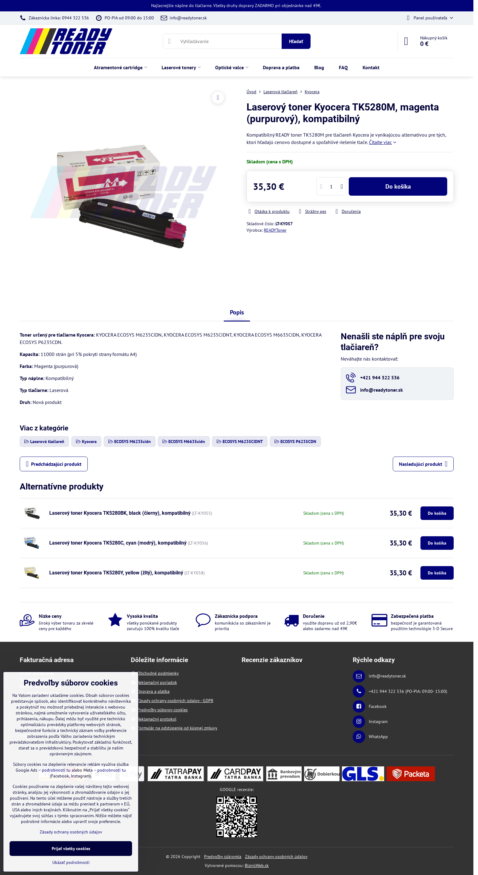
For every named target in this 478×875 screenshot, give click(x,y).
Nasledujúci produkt (423, 464)
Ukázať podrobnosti (71, 862)
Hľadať (296, 41)
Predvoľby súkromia (222, 856)
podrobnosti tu (56, 770)
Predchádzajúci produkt (54, 464)
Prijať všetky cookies (71, 848)
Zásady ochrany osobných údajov (276, 856)
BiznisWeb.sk (257, 865)
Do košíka (398, 186)
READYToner (275, 230)
